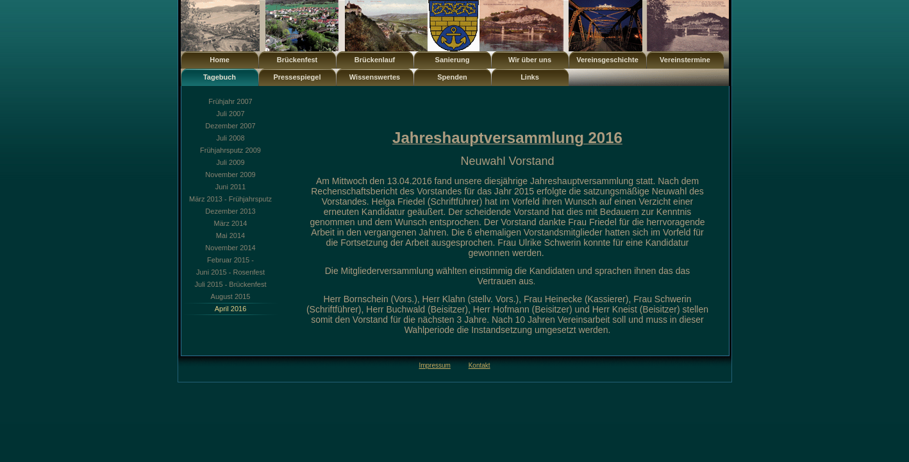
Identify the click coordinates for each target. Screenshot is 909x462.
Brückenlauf (375, 60)
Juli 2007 (230, 113)
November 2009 (230, 174)
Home (219, 60)
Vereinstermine (685, 60)
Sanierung (452, 60)
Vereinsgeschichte (607, 60)
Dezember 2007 (230, 126)
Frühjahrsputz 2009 (230, 150)
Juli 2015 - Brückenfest (231, 284)
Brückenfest (297, 60)
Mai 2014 (230, 235)
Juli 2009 (230, 162)
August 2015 (231, 296)
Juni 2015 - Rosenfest (230, 272)
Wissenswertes (374, 77)
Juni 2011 (230, 187)
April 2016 (231, 308)
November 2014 (230, 248)
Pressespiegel (297, 77)
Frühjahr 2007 (230, 101)
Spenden (452, 77)
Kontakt (479, 365)
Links (530, 77)
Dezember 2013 (230, 211)
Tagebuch (219, 77)
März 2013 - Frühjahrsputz (230, 199)
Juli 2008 (230, 138)
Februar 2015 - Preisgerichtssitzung (230, 261)
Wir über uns (529, 60)
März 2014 (230, 223)
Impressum (434, 365)
